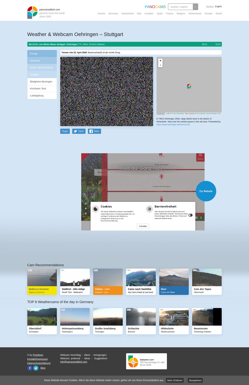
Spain (160, 13)
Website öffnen (136, 191)
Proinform (38, 355)
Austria (101, 13)
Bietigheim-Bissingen (41, 81)
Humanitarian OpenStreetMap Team (208, 114)
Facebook (29, 368)
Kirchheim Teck (38, 88)
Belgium (181, 13)
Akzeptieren (195, 380)
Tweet (81, 131)
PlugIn (65, 131)
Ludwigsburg (37, 95)
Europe (208, 13)
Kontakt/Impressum (37, 359)
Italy (139, 13)
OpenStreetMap (178, 114)
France (170, 13)
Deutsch (210, 6)
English (218, 6)
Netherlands (195, 13)
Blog (43, 368)
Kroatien (149, 13)
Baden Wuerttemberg (41, 67)
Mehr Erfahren (174, 380)
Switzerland (127, 13)
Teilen (96, 131)
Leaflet (168, 114)
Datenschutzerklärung (39, 363)
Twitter (35, 368)
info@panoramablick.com (73, 361)
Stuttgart (34, 74)
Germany (113, 13)
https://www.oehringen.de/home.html (173, 124)
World (219, 13)
